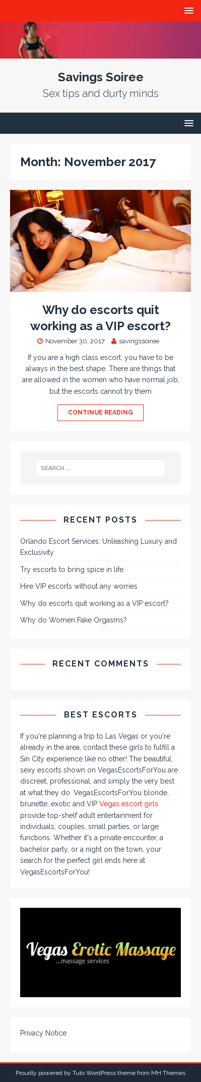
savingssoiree (139, 341)
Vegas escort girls (128, 804)
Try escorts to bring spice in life (71, 569)
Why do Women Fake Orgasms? (73, 620)
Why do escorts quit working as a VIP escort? (94, 603)
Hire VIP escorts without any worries (79, 586)
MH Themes (168, 1072)
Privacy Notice (43, 1033)
